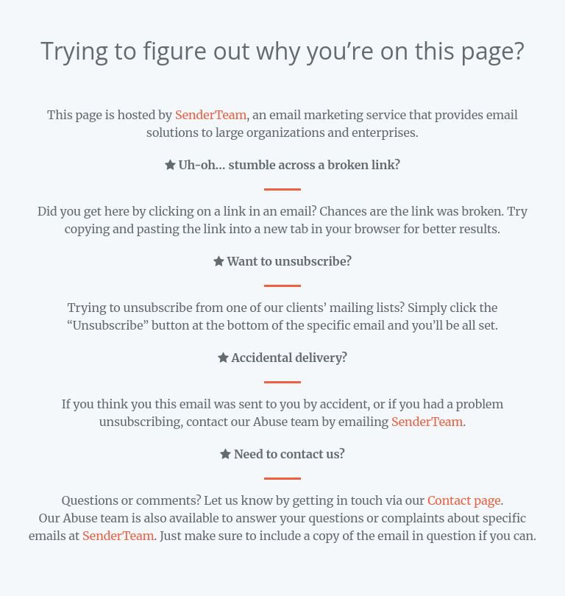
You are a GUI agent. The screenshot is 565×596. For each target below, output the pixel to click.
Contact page (463, 500)
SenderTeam (210, 114)
